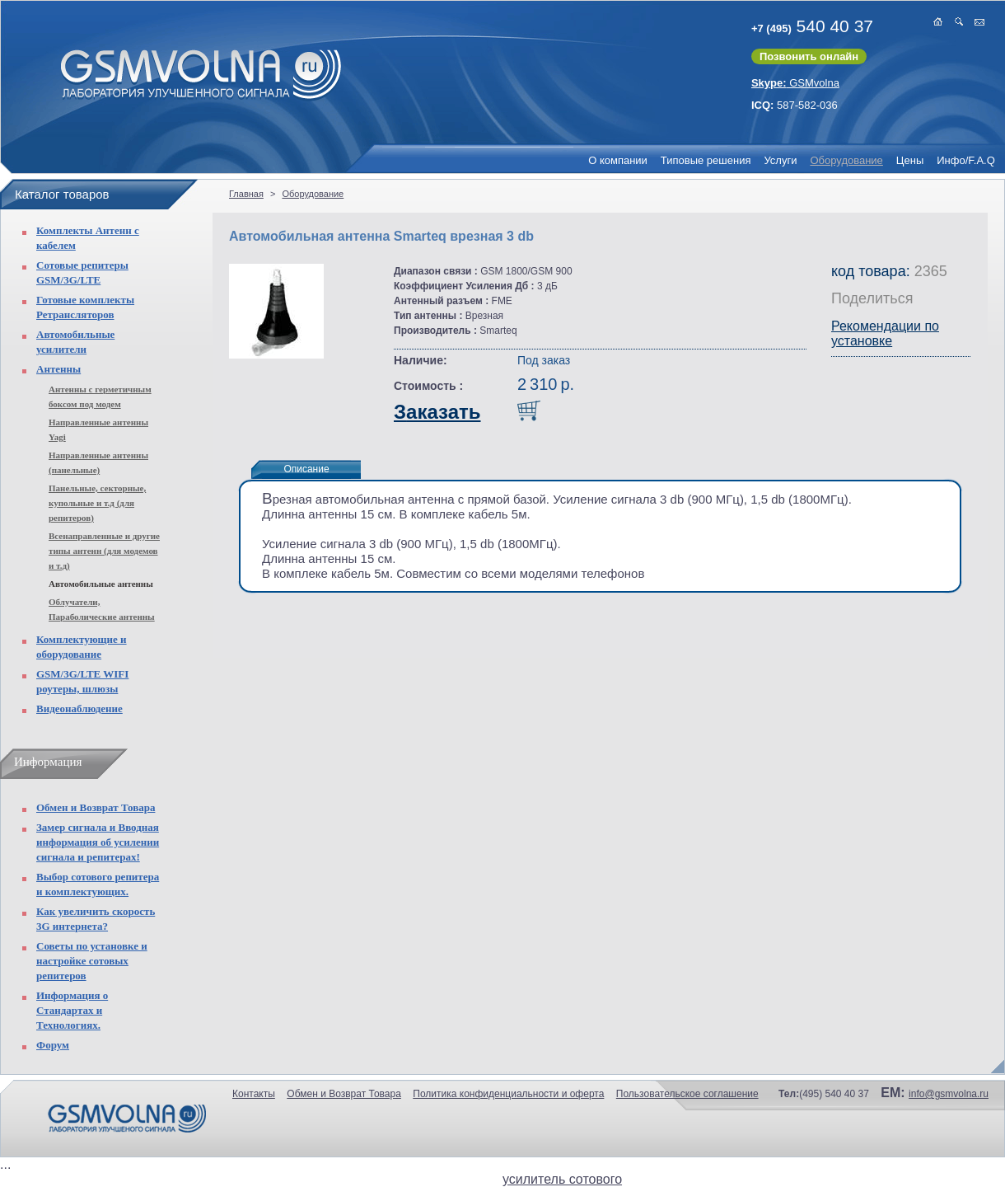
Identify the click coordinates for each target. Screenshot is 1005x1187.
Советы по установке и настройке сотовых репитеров (91, 961)
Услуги (780, 160)
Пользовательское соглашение (687, 1094)
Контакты (253, 1094)
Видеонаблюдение (79, 708)
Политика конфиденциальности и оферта (508, 1094)
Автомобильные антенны (101, 584)
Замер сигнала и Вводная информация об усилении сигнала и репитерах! (97, 842)
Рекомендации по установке (885, 333)
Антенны (58, 369)
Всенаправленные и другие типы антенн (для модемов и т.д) (104, 550)
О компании (617, 160)
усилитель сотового (562, 1179)
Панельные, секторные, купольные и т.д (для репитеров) (97, 503)
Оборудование (846, 160)
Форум (52, 1045)
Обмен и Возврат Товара (95, 807)
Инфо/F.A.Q (966, 160)
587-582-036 (794, 105)
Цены (909, 160)
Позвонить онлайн (809, 56)
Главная (246, 194)
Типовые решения (706, 160)
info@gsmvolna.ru (949, 1094)
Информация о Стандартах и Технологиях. (72, 1010)
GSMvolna (795, 83)
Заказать (437, 412)
